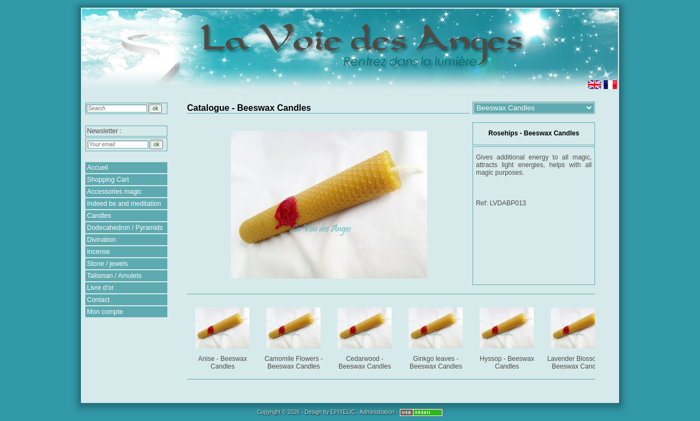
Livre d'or (100, 288)
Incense (98, 252)
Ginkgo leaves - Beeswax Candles (437, 336)
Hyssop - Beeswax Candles (508, 336)
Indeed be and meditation (124, 203)
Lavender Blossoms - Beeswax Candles (579, 336)
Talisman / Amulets (114, 276)
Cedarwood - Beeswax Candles (366, 336)
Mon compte (105, 312)
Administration (377, 412)
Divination (101, 240)
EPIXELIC (342, 412)
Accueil (97, 167)
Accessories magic (114, 191)
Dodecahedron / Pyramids (125, 228)
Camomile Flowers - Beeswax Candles (294, 336)
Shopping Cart (108, 179)
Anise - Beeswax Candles (223, 336)
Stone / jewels (107, 264)
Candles (99, 216)
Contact (98, 300)
